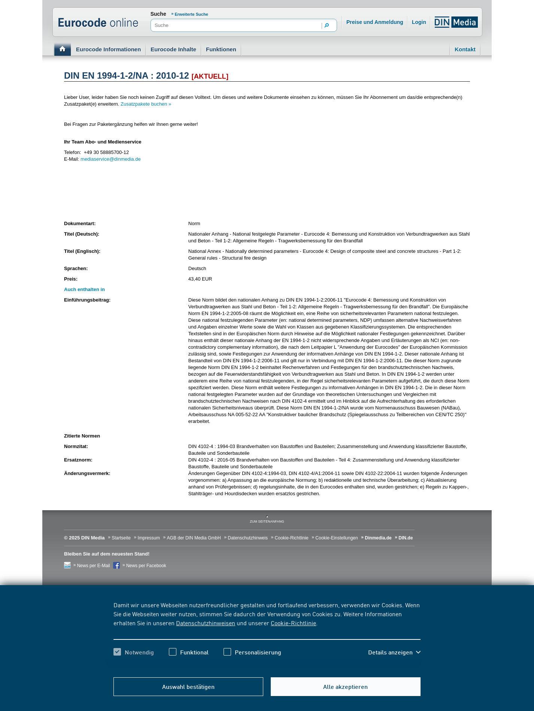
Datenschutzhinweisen (205, 622)
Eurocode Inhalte (173, 49)
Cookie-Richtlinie (293, 622)
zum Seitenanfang (267, 521)
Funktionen (221, 49)
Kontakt (465, 49)
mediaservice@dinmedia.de (111, 159)
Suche (158, 14)
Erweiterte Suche (191, 14)
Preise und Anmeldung (374, 22)
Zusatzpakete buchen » (146, 104)
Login (419, 22)
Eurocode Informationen (108, 49)
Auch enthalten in (84, 289)
